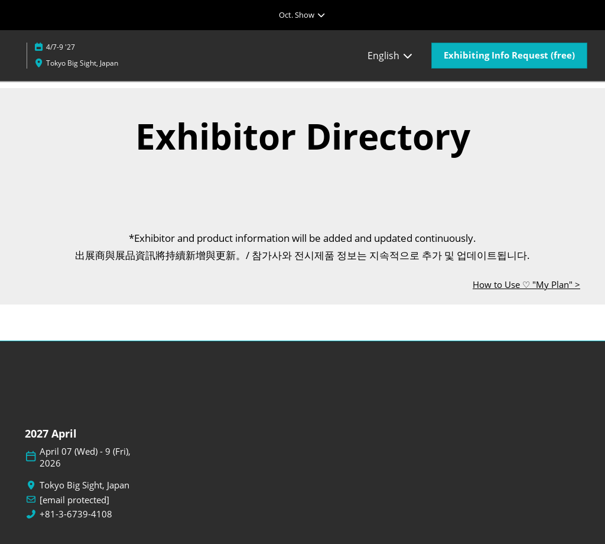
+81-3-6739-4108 (76, 514)
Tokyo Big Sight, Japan (82, 63)
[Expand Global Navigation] (302, 14)
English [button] (390, 55)
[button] (509, 56)
